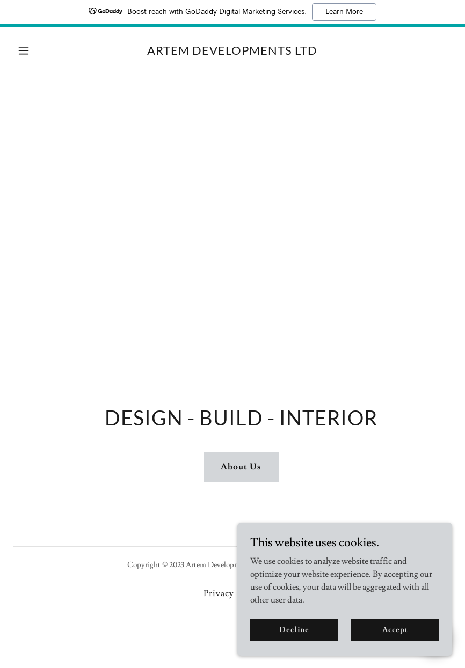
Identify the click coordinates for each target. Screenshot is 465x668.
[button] (46, 50)
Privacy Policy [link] (232, 593)
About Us (241, 466)
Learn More (344, 12)
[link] (232, 52)
